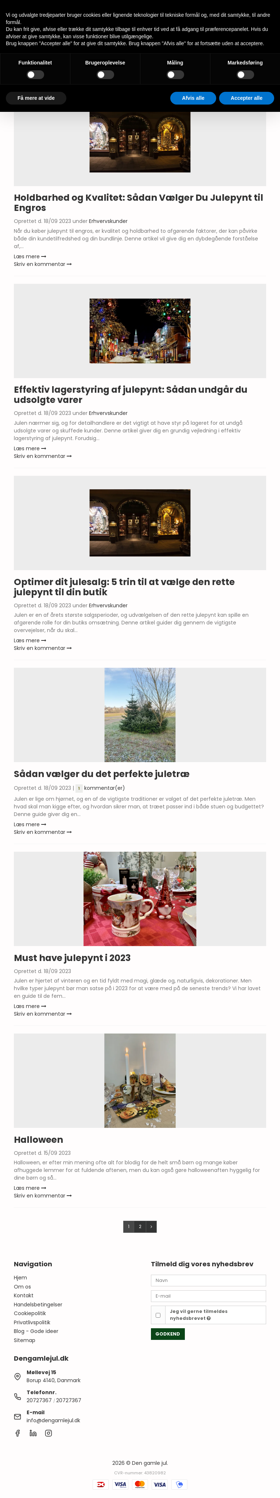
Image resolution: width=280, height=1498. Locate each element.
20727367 (39, 1400)
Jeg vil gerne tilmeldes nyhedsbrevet (199, 1314)
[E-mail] (208, 1295)
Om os (22, 1286)
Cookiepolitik (30, 1313)
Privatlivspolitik (32, 1322)
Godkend (167, 1334)
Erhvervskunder (108, 221)
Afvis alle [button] (193, 98)
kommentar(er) (100, 788)
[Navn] (208, 1280)
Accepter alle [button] (246, 98)
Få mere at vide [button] (36, 98)
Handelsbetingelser (38, 1304)
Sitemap (24, 1340)
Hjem (20, 1277)
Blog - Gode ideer (36, 1331)
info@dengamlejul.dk (53, 1420)
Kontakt (24, 1295)
